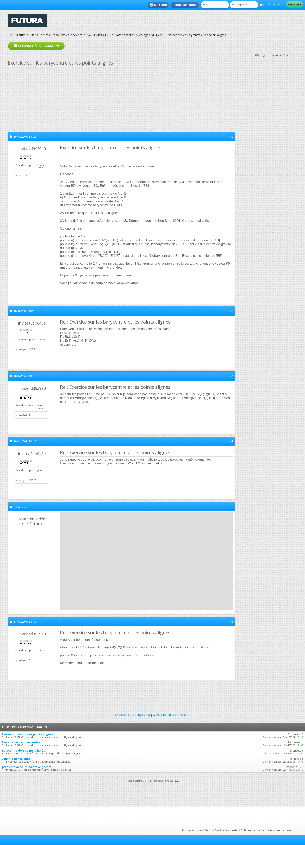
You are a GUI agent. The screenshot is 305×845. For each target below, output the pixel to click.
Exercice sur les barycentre (21, 742)
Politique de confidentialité (257, 830)
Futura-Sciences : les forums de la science (56, 35)
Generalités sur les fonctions (171, 715)
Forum (21, 35)
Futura (186, 830)
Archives (197, 830)
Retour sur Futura (185, 5)
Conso (208, 830)
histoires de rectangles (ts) (133, 715)
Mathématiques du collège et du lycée (139, 35)
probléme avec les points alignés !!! (27, 767)
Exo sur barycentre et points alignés (27, 734)
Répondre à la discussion (36, 46)
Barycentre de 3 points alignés (23, 750)
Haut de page (283, 830)
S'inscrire (158, 5)
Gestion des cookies (227, 830)
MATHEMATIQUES (98, 35)
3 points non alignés (16, 759)
